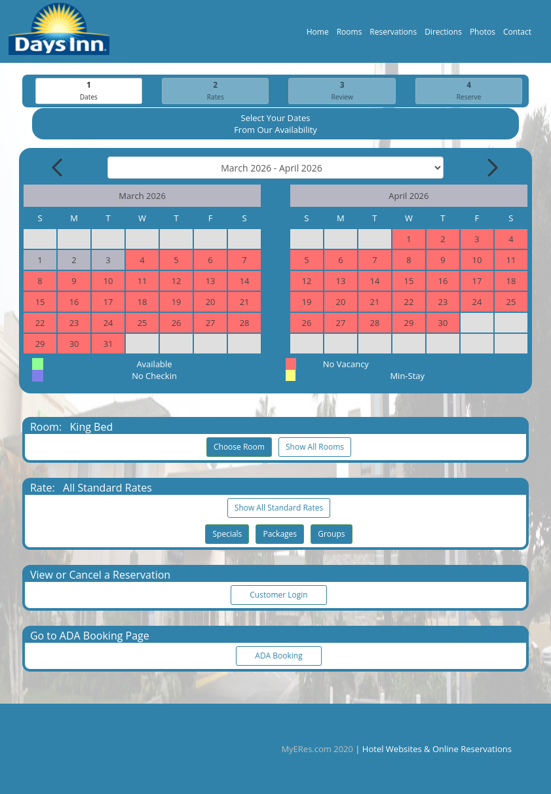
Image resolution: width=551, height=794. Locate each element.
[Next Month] (491, 168)
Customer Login (279, 595)
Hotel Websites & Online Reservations (437, 749)
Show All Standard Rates (279, 508)
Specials (227, 534)
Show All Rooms (315, 447)
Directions (443, 35)
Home (318, 35)
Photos (482, 35)
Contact (517, 35)
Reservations (393, 35)
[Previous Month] (58, 168)
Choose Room (239, 447)
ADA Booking (279, 656)
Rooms (349, 35)
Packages (280, 534)
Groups (331, 534)
